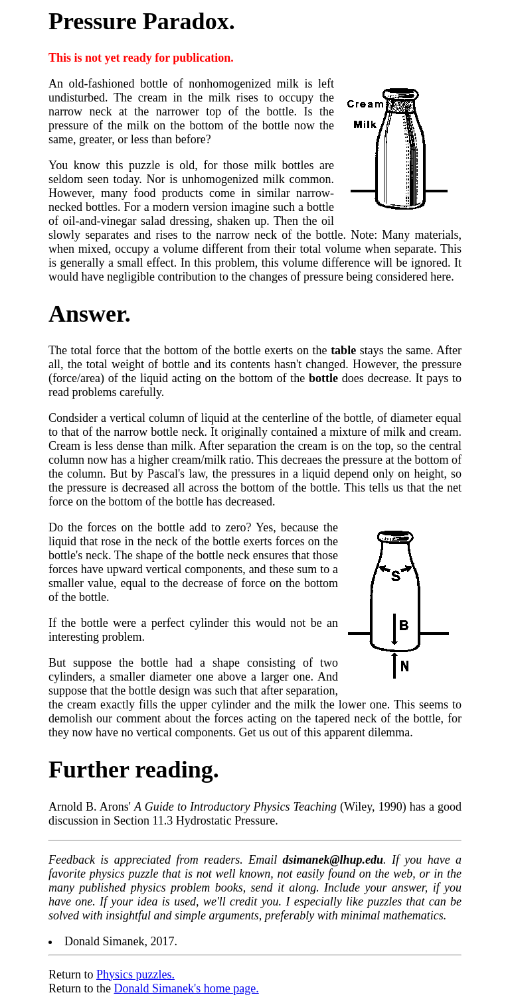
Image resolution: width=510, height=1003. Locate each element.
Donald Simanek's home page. (186, 988)
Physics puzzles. (135, 974)
